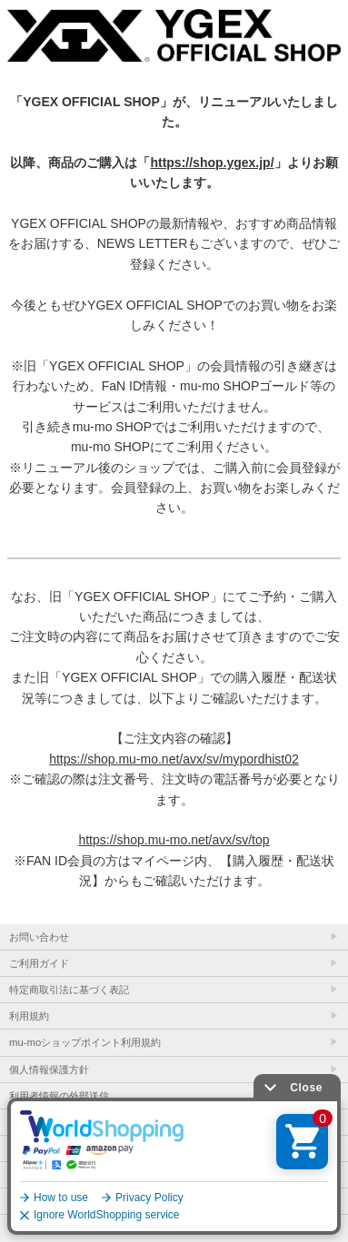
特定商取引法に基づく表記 (69, 989)
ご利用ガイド (39, 963)
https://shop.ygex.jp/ (211, 162)
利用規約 (29, 1015)
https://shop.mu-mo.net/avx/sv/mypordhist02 (174, 759)
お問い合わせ (39, 937)
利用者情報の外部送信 (59, 1095)
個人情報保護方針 (49, 1069)
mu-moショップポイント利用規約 (85, 1042)
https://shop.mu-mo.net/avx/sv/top (173, 840)
